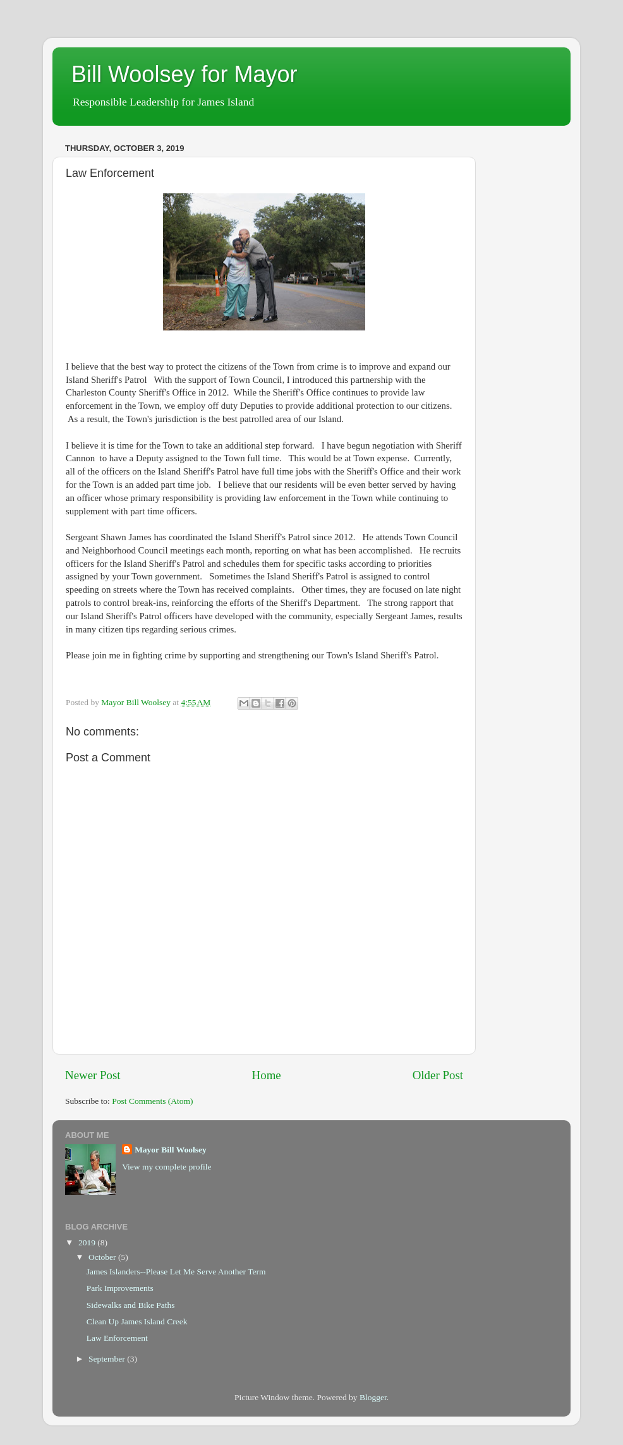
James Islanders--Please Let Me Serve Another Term (176, 1271)
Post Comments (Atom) (152, 1101)
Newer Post (93, 1075)
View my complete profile (166, 1166)
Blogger (373, 1397)
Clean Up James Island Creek (137, 1321)
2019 (87, 1242)
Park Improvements (120, 1288)
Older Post (438, 1075)
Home (266, 1075)
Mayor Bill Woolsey (171, 1149)
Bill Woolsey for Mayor (184, 74)
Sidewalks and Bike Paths (131, 1305)
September (107, 1358)
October (103, 1257)
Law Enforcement (117, 1338)
